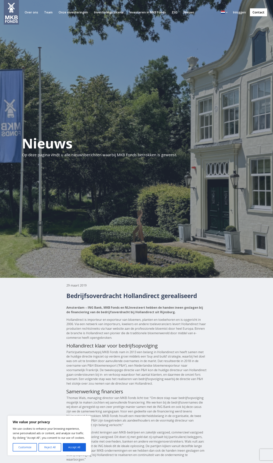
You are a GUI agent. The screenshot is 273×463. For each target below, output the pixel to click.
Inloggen (239, 12)
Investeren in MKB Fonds (147, 12)
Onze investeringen (73, 12)
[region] (49, 435)
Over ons (31, 12)
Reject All (50, 447)
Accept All (74, 447)
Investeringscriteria (108, 12)
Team (48, 12)
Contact (258, 12)
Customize (24, 447)
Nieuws (189, 12)
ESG (174, 12)
